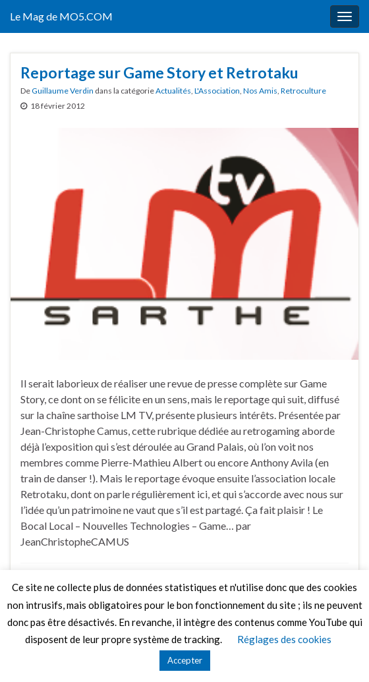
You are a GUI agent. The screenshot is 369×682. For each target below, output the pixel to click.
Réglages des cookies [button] (284, 639)
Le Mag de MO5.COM (61, 16)
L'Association (217, 91)
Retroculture (303, 91)
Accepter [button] (184, 660)
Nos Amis (260, 91)
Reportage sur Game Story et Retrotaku (159, 72)
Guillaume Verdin (63, 91)
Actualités (173, 91)
